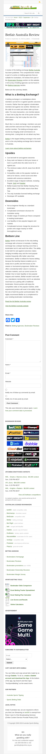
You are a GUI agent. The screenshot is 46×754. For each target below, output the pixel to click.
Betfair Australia (34, 70)
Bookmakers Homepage (15, 557)
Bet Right (10, 523)
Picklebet (10, 543)
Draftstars (10, 533)
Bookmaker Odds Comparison (21, 586)
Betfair (7, 139)
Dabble (9, 530)
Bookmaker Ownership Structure (18, 570)
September (26, 17)
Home (15, 17)
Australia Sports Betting (30, 723)
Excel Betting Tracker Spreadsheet (23, 590)
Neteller (23, 183)
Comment (9, 339)
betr (8, 526)
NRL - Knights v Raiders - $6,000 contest (19, 488)
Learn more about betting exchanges (18, 148)
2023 (20, 17)
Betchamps (11, 513)
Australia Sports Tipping (15, 695)
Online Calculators (17, 604)
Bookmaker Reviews (15, 80)
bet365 (9, 510)
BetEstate (10, 516)
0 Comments (35, 39)
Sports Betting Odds (14, 700)
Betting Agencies (14, 85)
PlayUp (9, 546)
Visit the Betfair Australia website (16, 306)
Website (8, 381)
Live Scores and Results (19, 600)
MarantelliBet (11, 536)
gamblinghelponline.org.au (23, 745)
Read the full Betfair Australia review (18, 301)
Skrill (14, 183)
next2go (9, 540)
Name (8, 365)
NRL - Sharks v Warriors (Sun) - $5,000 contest (22, 477)
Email (7, 373)
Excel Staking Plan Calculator (21, 595)
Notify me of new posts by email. (16, 399)
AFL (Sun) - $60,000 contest (15, 483)
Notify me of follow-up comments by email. (20, 392)
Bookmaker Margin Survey (16, 574)
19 (32, 17)
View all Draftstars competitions (29, 495)
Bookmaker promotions (15, 565)
